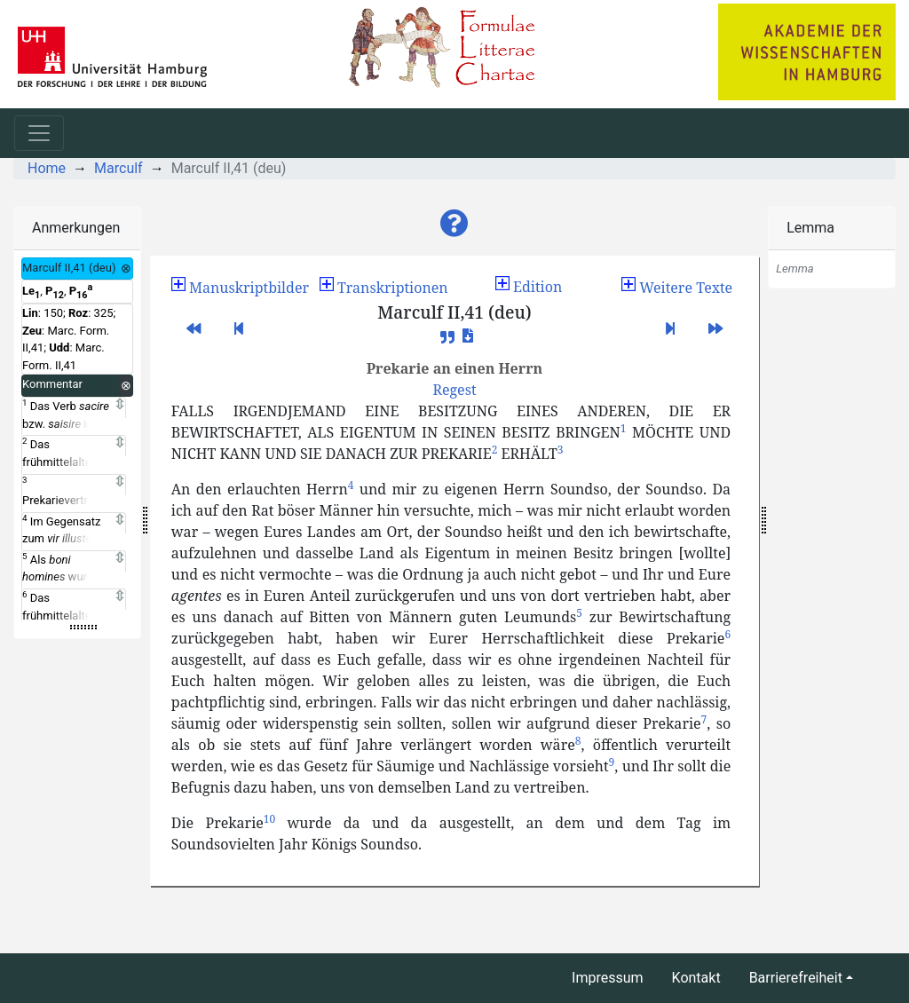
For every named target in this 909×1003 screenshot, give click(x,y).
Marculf (118, 168)
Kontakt (696, 977)
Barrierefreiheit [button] (795, 977)
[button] (454, 223)
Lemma (810, 227)
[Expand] (119, 405)
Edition (528, 286)
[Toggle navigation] (39, 133)
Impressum (608, 977)
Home (47, 168)
